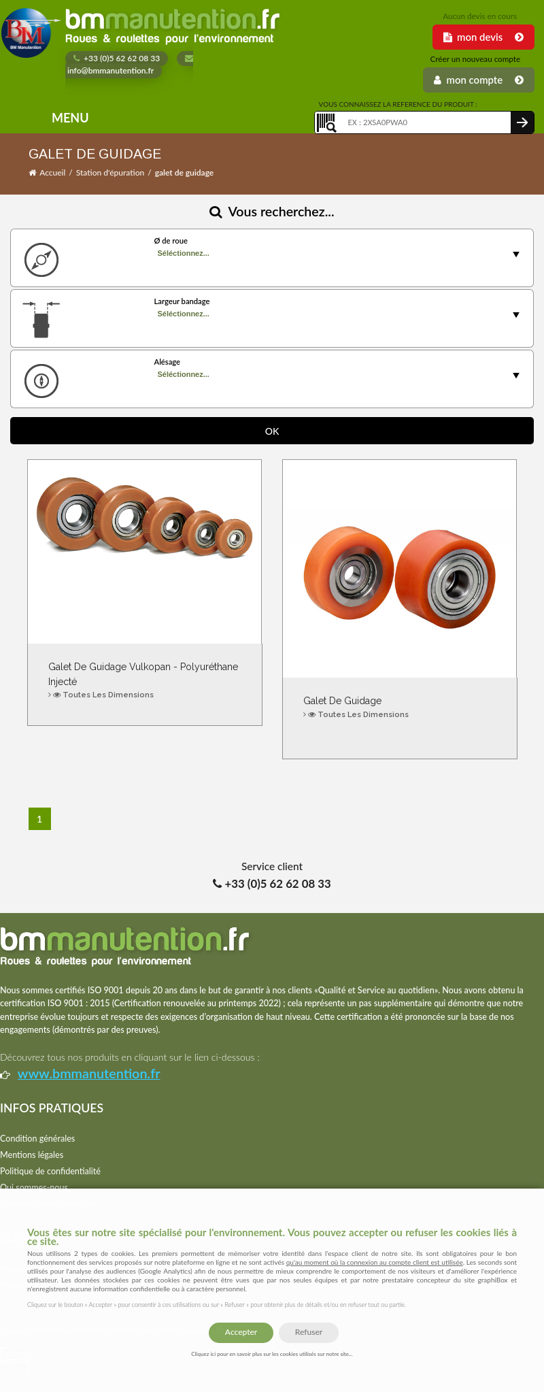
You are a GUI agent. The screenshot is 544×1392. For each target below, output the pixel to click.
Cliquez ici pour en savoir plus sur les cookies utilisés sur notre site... (271, 1353)
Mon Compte (478, 79)
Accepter (241, 1332)
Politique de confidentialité (50, 1171)
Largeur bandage (181, 301)
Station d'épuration (110, 172)
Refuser (308, 1332)
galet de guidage (184, 172)
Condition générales (37, 1138)
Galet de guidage (399, 707)
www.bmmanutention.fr (89, 1073)
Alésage (167, 361)
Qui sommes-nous (34, 1187)
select (516, 254)
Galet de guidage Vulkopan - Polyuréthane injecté (144, 681)
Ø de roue (170, 240)
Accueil (52, 172)
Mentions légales (31, 1155)
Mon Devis (483, 37)
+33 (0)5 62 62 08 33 (116, 58)
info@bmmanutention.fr (129, 65)
